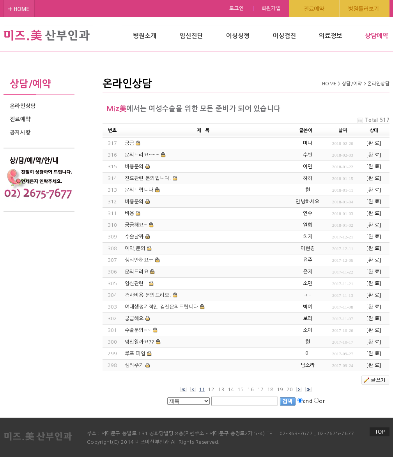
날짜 (342, 130)
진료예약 (20, 119)
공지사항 (20, 132)
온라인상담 (23, 106)
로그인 (236, 8)
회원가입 (271, 8)
